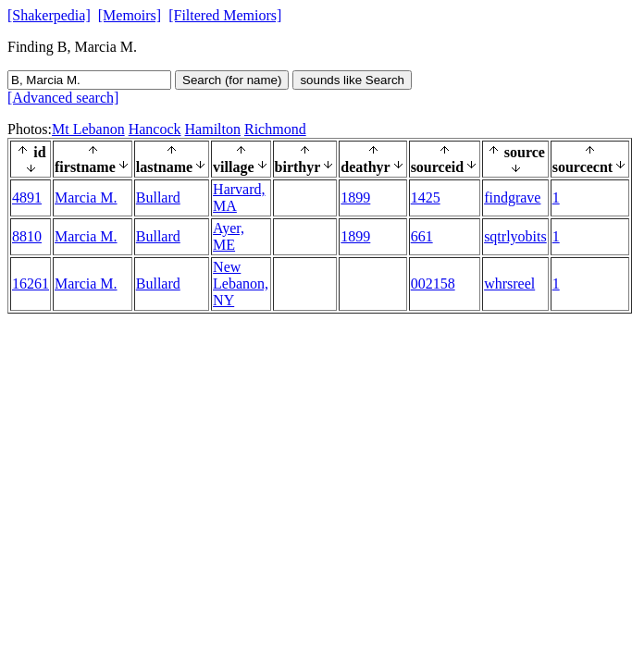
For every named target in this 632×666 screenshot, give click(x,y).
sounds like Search (352, 80)
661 (422, 236)
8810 (27, 236)
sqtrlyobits (515, 236)
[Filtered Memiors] (224, 15)
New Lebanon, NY (240, 283)
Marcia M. (86, 197)
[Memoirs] (129, 15)
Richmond (275, 129)
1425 (425, 197)
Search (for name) (231, 80)
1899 (355, 197)
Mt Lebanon (88, 129)
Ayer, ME (228, 236)
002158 (433, 283)
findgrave (512, 197)
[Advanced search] (62, 97)
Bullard (158, 197)
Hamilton (213, 129)
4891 (27, 197)
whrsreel (509, 283)
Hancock (155, 129)
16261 (30, 283)
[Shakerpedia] (49, 15)
